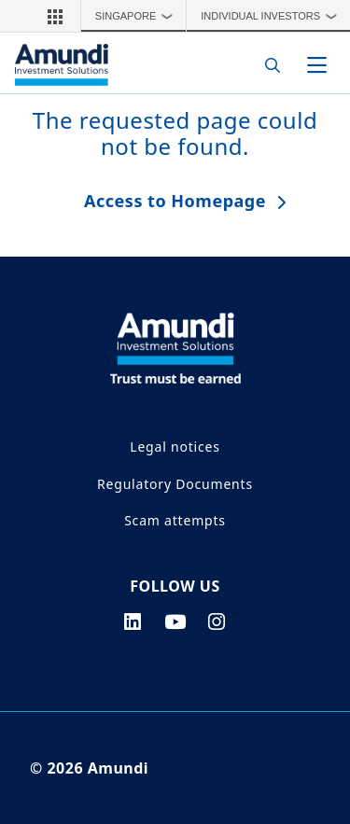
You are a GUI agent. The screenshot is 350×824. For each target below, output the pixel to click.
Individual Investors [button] (273, 15)
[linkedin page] (133, 621)
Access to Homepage (175, 200)
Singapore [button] (138, 15)
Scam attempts (175, 520)
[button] (55, 16)
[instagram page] (217, 621)
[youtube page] (175, 621)
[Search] (267, 65)
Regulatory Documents (175, 484)
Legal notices (174, 446)
